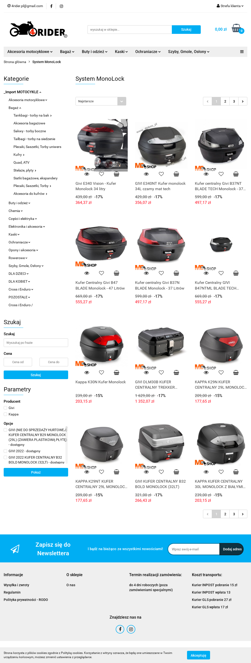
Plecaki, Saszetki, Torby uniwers (37, 147)
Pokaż (36, 472)
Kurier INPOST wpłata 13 (211, 592)
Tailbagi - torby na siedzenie (34, 139)
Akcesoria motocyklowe (30, 51)
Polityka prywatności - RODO (26, 600)
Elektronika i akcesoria (27, 226)
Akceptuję (198, 655)
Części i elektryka (23, 219)
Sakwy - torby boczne (29, 131)
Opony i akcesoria (23, 250)
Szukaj (36, 375)
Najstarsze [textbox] (86, 101)
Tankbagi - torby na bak (32, 115)
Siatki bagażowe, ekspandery (35, 178)
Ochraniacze (148, 51)
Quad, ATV (21, 162)
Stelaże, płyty (24, 170)
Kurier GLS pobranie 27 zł (211, 600)
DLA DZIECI (19, 274)
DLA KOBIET (19, 281)
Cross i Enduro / (21, 305)
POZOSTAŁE (19, 297)
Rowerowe (18, 258)
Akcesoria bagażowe (29, 123)
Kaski (121, 51)
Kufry (19, 155)
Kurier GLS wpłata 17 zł (210, 607)
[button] (13, 575)
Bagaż (67, 51)
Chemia (16, 211)
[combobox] (100, 101)
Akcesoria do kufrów (30, 194)
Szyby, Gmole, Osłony (189, 51)
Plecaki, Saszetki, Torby (32, 186)
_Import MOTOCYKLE (22, 92)
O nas (70, 585)
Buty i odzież (95, 51)
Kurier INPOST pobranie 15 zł (214, 585)
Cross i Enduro (21, 289)
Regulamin (12, 592)
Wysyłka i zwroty (16, 585)
